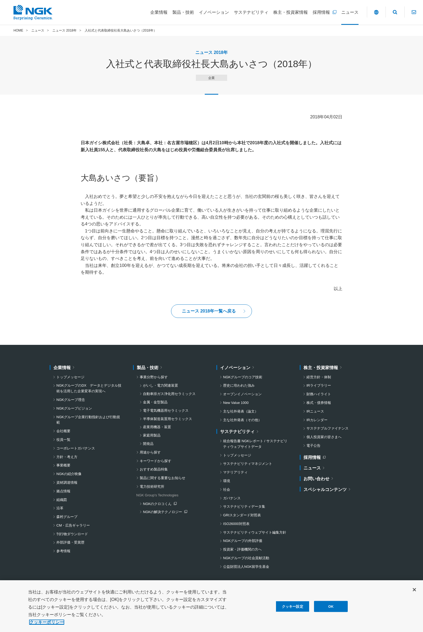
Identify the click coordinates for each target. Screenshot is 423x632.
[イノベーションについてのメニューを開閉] (214, 12)
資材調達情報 (66, 482)
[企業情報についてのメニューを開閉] (159, 12)
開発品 (148, 444)
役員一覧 (63, 440)
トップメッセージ (70, 377)
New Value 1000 (235, 403)
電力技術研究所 (152, 487)
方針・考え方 (66, 457)
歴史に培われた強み (239, 385)
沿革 (59, 508)
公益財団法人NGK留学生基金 (246, 567)
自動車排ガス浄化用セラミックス (169, 394)
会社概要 (63, 431)
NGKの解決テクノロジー (164, 512)
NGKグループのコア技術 (242, 377)
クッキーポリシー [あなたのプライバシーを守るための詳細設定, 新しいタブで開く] (46, 624)
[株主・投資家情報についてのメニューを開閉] (290, 12)
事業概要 (63, 465)
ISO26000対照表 (236, 524)
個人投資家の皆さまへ (324, 437)
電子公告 (313, 446)
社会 (226, 489)
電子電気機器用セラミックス (166, 410)
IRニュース (315, 411)
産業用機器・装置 (157, 427)
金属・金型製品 (155, 402)
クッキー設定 (292, 609)
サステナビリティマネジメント (247, 464)
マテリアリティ (235, 472)
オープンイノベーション (242, 394)
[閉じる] (414, 592)
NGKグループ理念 (70, 400)
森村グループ (66, 517)
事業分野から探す (154, 377)
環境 (226, 481)
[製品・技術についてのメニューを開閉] (183, 12)
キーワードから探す (155, 461)
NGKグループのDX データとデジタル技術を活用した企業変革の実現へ (88, 388)
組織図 (61, 500)
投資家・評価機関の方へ (242, 549)
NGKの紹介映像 (68, 474)
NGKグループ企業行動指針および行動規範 (88, 420)
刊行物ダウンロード (72, 534)
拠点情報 (63, 491)
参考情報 (63, 551)
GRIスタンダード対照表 (242, 515)
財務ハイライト (318, 394)
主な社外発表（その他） (242, 420)
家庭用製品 (152, 435)
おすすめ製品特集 (154, 469)
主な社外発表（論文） (240, 411)
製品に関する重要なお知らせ (162, 478)
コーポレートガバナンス (75, 448)
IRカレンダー (317, 420)
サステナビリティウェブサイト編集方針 (254, 532)
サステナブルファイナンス (327, 428)
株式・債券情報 (318, 403)
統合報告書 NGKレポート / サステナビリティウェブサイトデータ (255, 444)
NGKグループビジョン (74, 408)
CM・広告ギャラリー (73, 525)
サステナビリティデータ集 (244, 506)
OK (331, 609)
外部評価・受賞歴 (70, 543)
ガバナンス (232, 498)
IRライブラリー (318, 385)
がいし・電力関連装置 (160, 385)
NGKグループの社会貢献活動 (246, 558)
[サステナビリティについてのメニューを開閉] (251, 12)
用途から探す (150, 452)
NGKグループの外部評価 (242, 541)
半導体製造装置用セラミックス (167, 419)
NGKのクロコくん (160, 504)
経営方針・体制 (318, 377)
